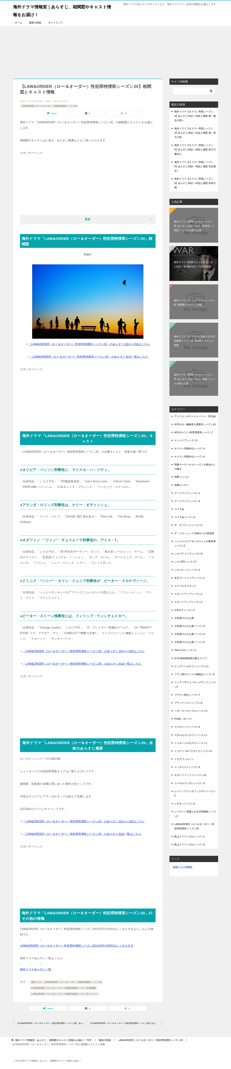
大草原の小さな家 (184, 618)
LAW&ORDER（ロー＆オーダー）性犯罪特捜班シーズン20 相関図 (63, 988)
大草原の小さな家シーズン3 (189, 626)
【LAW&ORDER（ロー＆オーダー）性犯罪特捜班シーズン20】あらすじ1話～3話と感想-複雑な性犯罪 (126, 1023)
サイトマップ (55, 22)
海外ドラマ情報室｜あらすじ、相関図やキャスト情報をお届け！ (63, 10)
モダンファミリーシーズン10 (190, 775)
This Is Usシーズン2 (185, 650)
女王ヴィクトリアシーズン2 (189, 577)
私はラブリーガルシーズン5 (189, 844)
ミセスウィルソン (184, 759)
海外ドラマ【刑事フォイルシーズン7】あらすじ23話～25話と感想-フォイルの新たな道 (195, 379)
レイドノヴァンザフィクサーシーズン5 (195, 793)
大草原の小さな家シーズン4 (189, 634)
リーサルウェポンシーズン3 (189, 783)
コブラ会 (179, 509)
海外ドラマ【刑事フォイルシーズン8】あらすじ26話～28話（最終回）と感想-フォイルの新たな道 (194, 226)
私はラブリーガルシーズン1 (189, 836)
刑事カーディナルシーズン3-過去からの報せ (194, 466)
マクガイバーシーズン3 (187, 726)
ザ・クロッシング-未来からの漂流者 (194, 533)
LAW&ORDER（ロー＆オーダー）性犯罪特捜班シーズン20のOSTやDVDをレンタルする (76, 945)
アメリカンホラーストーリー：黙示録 (195, 416)
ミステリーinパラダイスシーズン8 (193, 751)
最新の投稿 (35, 22)
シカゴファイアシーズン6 (188, 553)
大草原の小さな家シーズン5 (189, 642)
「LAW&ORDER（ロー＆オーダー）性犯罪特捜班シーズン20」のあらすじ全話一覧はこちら (89, 356)
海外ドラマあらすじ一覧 (35, 969)
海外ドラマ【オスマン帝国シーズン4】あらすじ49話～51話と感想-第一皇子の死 (195, 133)
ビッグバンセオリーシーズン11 (191, 666)
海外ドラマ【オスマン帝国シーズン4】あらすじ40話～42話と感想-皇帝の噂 (195, 183)
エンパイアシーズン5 (186, 440)
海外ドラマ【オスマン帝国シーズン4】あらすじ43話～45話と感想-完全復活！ (195, 166)
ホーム (18, 22)
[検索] (194, 91)
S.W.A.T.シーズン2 (184, 610)
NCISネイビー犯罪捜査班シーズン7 (193, 432)
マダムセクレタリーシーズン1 (190, 735)
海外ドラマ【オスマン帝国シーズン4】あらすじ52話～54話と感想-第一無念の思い (195, 116)
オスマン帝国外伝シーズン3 (189, 448)
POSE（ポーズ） (183, 718)
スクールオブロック (185, 585)
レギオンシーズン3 (184, 803)
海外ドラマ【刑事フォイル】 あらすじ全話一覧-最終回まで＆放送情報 (193, 264)
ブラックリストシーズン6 (188, 702)
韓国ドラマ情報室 (182, 867)
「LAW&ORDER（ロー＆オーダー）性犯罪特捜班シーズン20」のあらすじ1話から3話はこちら (89, 344)
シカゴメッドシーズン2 (187, 569)
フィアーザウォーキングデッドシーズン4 (195, 684)
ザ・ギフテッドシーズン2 (188, 525)
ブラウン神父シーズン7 (187, 694)
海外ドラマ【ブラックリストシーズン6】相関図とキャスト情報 (194, 302)
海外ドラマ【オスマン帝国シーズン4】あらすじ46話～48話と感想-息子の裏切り (195, 149)
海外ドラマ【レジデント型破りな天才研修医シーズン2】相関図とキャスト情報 (194, 341)
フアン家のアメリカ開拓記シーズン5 (194, 674)
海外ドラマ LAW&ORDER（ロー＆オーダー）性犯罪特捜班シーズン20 (66, 982)
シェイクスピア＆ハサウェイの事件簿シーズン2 (195, 543)
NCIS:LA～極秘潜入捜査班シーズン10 (195, 424)
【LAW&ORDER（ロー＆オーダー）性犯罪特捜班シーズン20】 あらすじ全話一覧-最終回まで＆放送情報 (52, 1023)
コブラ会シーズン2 (184, 517)
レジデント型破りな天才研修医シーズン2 (195, 813)
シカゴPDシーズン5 (185, 561)
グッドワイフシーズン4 (187, 501)
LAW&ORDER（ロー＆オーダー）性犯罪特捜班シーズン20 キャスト (64, 994)
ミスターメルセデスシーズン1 (190, 743)
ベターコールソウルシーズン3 (190, 710)
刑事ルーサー (181, 485)
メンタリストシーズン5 (187, 767)
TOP (53, 1040)
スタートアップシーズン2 (188, 601)
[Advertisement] (115, 50)
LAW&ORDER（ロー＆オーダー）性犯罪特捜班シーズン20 (49, 106)
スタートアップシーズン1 (188, 593)
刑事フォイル (181, 476)
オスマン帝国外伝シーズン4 (189, 456)
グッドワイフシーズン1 (187, 493)
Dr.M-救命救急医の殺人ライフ (190, 658)
